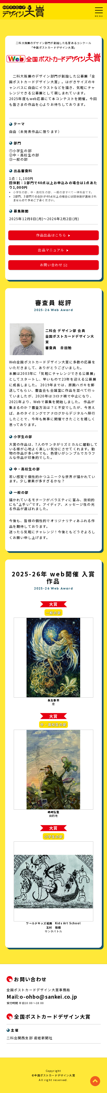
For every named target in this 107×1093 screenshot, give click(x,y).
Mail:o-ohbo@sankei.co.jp (42, 996)
